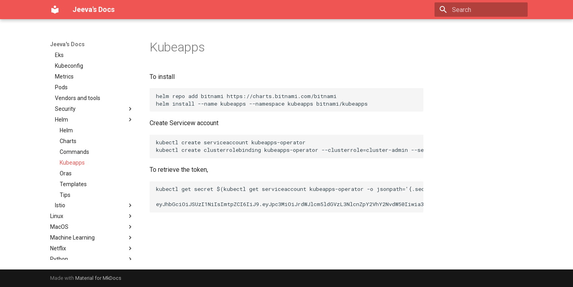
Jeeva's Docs (67, 44)
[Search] (481, 9)
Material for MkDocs (98, 278)
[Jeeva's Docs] (55, 10)
